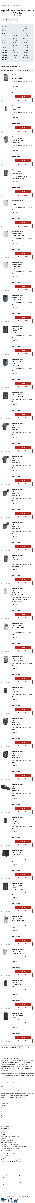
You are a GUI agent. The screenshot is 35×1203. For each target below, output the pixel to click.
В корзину (22, 96)
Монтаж (3, 1124)
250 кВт (4, 52)
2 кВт (3, 28)
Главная (3, 5)
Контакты (3, 1118)
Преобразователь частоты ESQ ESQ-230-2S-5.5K (17, 658)
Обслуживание (5, 1128)
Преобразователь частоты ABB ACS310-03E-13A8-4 (18, 626)
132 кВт (15, 48)
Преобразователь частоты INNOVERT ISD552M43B (17, 754)
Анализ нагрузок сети (11, 1136)
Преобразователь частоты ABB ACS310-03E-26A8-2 (18, 919)
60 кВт (25, 43)
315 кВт (15, 52)
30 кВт (4, 40)
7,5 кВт (25, 33)
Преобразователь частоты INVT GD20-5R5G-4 (17, 689)
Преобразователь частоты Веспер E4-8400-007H (17, 951)
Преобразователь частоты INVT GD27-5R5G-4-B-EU (17, 558)
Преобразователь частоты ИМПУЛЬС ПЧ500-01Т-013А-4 (18, 591)
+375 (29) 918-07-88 (6, 1155)
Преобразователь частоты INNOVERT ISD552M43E (17, 721)
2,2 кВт (15, 28)
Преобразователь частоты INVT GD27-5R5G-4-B (17, 172)
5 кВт (25, 31)
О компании (4, 1103)
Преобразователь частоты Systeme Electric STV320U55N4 (17, 1016)
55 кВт (15, 43)
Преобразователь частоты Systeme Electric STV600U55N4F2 (17, 886)
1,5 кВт (25, 26)
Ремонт (3, 1130)
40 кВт (25, 40)
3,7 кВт (4, 31)
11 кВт (15, 36)
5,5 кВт (4, 33)
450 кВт (25, 55)
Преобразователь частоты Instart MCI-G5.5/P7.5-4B (18, 234)
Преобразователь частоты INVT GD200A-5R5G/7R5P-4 (17, 820)
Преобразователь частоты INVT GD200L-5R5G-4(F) (17, 983)
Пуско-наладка (5, 1126)
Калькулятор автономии (7, 1140)
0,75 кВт (4, 26)
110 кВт (4, 48)
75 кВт (4, 45)
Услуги (3, 1120)
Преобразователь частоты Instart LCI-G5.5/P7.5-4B (17, 394)
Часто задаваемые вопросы (8, 1142)
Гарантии (3, 1105)
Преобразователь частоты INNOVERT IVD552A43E (17, 492)
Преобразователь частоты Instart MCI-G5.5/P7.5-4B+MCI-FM (17, 266)
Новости (3, 1114)
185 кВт (4, 50)
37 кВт (15, 40)
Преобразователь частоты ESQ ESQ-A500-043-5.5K (17, 853)
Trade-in (3, 1134)
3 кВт (25, 28)
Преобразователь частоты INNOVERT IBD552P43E (17, 787)
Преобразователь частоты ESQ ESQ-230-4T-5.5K (17, 77)
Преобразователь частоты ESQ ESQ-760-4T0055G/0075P (17, 362)
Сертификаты (4, 1116)
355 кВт (4, 55)
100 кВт (25, 45)
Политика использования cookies (10, 1148)
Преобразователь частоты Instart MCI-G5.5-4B (17, 203)
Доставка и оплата (6, 1107)
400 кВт (15, 55)
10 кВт (4, 36)
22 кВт (25, 38)
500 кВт (4, 57)
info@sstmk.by (5, 1158)
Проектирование (5, 1122)
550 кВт (15, 57)
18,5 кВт (15, 38)
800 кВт (4, 60)
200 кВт (15, 50)
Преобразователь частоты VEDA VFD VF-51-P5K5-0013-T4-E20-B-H (18, 140)
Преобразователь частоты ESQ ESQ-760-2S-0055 (17, 297)
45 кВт (4, 43)
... (30, 66)
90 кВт (15, 45)
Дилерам (3, 1112)
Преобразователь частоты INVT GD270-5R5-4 (17, 108)
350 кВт (25, 52)
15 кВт (25, 36)
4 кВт (14, 31)
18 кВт (4, 38)
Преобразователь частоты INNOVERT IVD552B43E (17, 525)
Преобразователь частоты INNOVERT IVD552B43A (17, 459)
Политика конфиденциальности (10, 1144)
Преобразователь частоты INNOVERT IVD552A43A (17, 426)
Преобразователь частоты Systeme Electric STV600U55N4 (17, 329)
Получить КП (23, 100)
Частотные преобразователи (12, 5)
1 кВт (14, 26)
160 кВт (25, 48)
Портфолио (4, 1109)
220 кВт (25, 50)
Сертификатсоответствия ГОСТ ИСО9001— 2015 (8, 1169)
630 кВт (25, 57)
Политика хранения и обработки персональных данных (16, 1146)
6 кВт (14, 33)
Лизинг (3, 1132)
